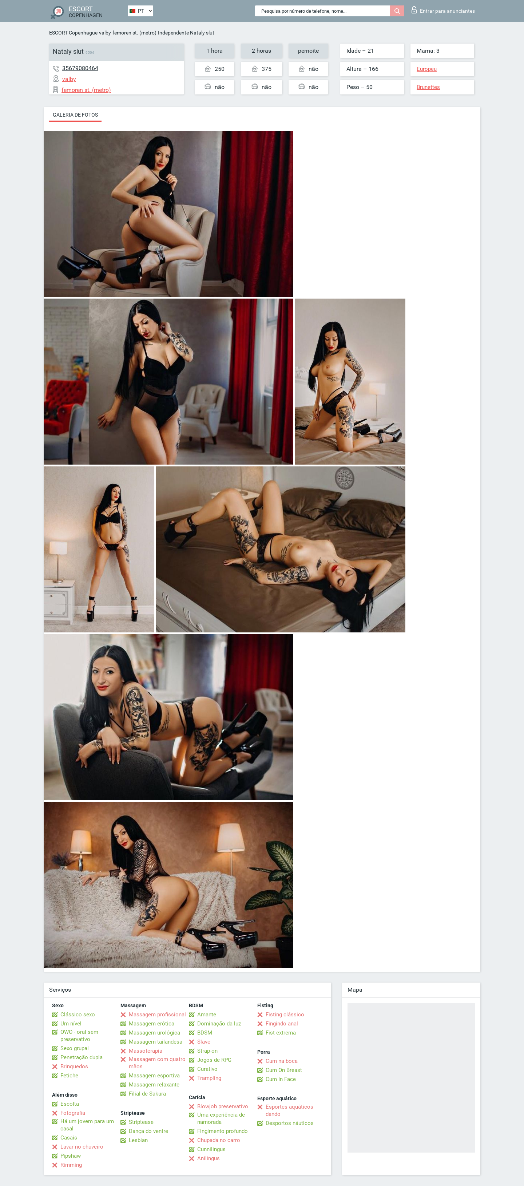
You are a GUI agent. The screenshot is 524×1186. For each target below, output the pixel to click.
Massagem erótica (151, 1023)
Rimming (71, 1165)
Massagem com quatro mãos (157, 1063)
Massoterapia (145, 1051)
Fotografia (72, 1113)
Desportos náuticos (290, 1123)
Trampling (209, 1078)
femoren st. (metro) (134, 33)
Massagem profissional (157, 1014)
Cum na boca (282, 1061)
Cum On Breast (284, 1070)
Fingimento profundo (222, 1131)
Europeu (427, 69)
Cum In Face (281, 1079)
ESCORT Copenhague (73, 33)
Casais (68, 1137)
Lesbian (138, 1140)
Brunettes (428, 87)
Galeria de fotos (75, 115)
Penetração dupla (81, 1057)
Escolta (69, 1104)
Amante (206, 1014)
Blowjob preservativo (222, 1106)
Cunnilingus (211, 1149)
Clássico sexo (77, 1014)
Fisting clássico (285, 1014)
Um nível (71, 1023)
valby (105, 33)
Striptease (141, 1122)
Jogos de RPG (214, 1060)
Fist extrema (281, 1032)
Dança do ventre (148, 1131)
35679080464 (80, 68)
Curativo (207, 1069)
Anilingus (208, 1158)
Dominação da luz (219, 1023)
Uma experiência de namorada (221, 1118)
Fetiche (69, 1075)
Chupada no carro (218, 1140)
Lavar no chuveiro (81, 1147)
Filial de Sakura (147, 1093)
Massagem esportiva (154, 1075)
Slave (203, 1042)
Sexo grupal (74, 1048)
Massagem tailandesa (155, 1042)
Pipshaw (70, 1156)
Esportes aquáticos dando (289, 1110)
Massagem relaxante (154, 1084)
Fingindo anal (282, 1023)
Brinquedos (74, 1066)
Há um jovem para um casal (87, 1125)
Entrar (443, 10)
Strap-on (207, 1051)
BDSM (204, 1032)
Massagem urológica (154, 1032)
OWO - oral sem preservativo (79, 1036)
